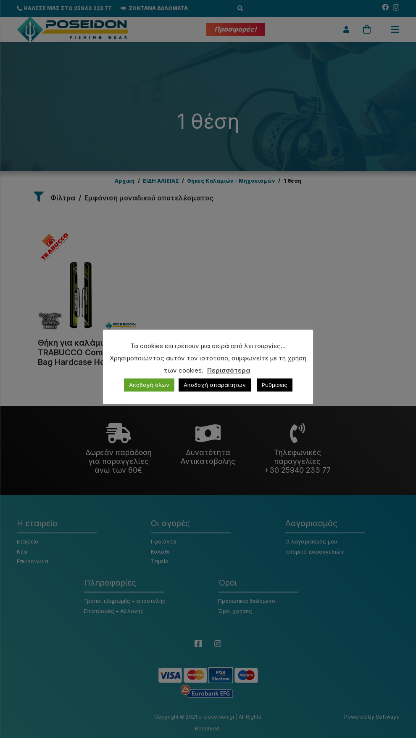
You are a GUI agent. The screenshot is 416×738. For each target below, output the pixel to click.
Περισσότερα (228, 370)
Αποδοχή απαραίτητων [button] (215, 384)
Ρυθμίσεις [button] (274, 384)
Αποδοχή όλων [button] (149, 384)
